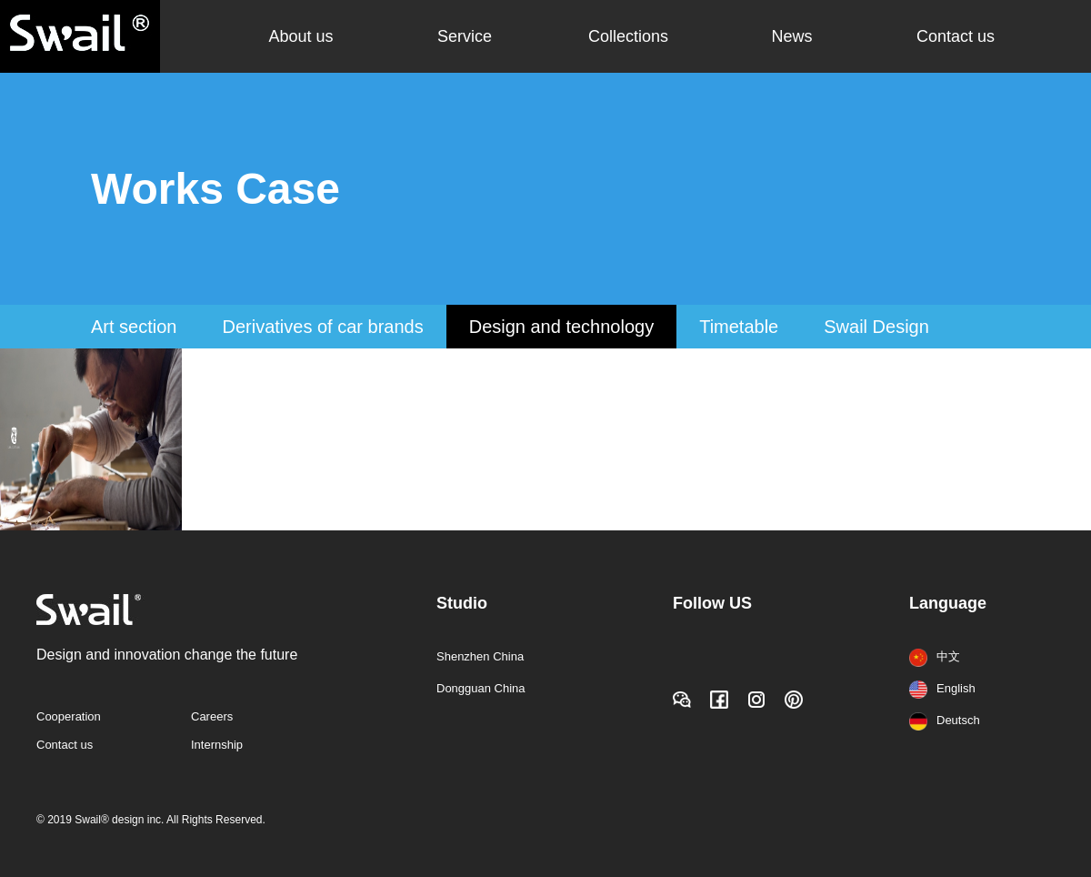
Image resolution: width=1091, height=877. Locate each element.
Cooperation (68, 716)
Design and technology (561, 327)
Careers (212, 716)
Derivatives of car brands (322, 327)
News (791, 36)
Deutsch (944, 720)
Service (464, 36)
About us (300, 36)
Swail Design (876, 327)
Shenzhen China (480, 656)
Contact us (955, 36)
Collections (628, 36)
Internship (217, 744)
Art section (133, 327)
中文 (934, 656)
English (942, 688)
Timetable (738, 327)
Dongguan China (480, 688)
